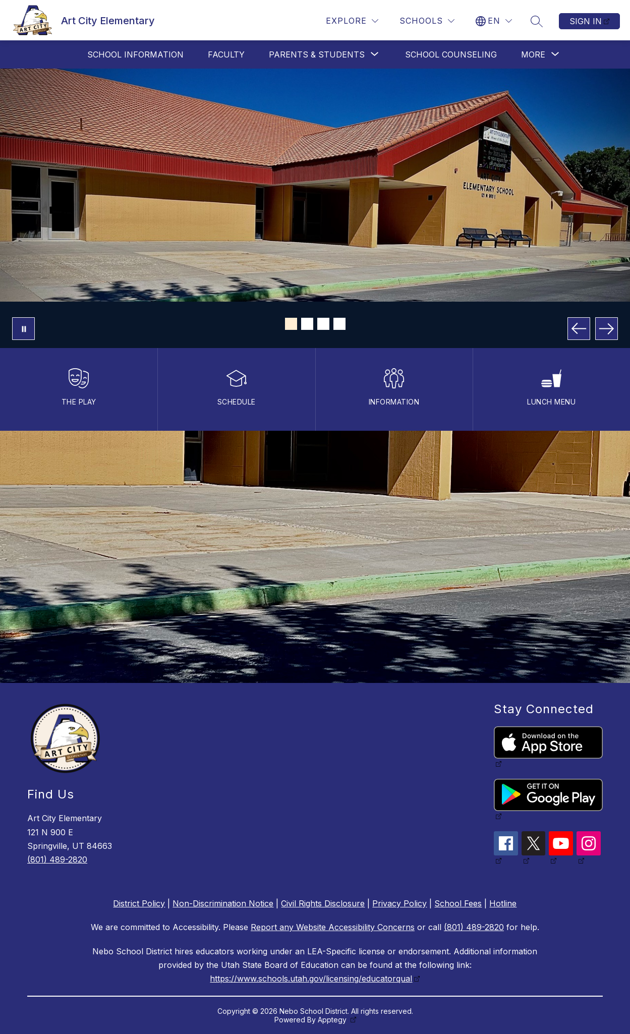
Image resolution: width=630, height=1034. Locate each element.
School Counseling (451, 54)
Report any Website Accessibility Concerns (333, 927)
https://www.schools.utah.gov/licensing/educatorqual (311, 978)
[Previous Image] (578, 328)
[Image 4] (339, 324)
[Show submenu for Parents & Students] (317, 54)
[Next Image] (606, 328)
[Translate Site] (493, 21)
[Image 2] (307, 324)
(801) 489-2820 (57, 859)
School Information (135, 54)
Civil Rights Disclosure (323, 903)
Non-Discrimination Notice (223, 903)
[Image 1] (291, 324)
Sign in (585, 21)
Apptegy (333, 1019)
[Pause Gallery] (23, 328)
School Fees (458, 903)
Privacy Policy (399, 903)
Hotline (503, 903)
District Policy (139, 903)
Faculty (226, 54)
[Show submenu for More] (533, 54)
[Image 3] (323, 324)
